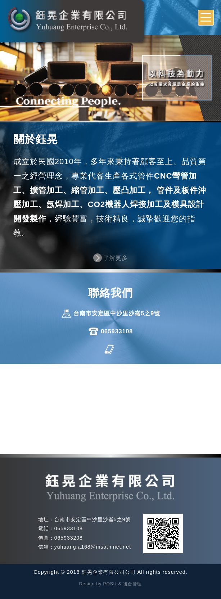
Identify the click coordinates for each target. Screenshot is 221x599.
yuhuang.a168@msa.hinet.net (92, 547)
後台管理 (132, 583)
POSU (110, 583)
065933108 (117, 331)
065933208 (68, 538)
